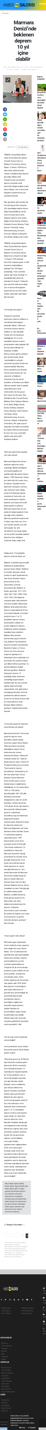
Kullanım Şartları (27, 1308)
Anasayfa (5, 13)
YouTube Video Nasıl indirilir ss (40, 418)
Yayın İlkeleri (6, 1311)
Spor (3, 1354)
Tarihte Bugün (6, 1381)
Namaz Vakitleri (7, 1373)
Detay (22, 1428)
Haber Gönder (26, 1313)
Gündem (4, 1348)
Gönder (27, 1236)
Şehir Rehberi (6, 1389)
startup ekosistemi (7, 1429)
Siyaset (4, 1351)
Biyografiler (5, 1405)
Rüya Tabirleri (6, 1408)
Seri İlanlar (5, 1386)
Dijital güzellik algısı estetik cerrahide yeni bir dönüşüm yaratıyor (41, 130)
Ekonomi (4, 1343)
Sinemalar (5, 1384)
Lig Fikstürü (5, 1378)
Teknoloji (4, 1357)
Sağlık (3, 1359)
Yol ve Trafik (6, 1370)
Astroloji (4, 1411)
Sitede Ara (5, 1400)
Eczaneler (5, 1376)
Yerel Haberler (6, 1346)
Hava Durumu (6, 1368)
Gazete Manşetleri (8, 1392)
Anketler (4, 1403)
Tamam (32, 1428)
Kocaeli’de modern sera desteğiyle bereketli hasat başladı (41, 100)
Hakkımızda (5, 1308)
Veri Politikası (6, 1313)
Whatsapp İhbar (27, 1311)
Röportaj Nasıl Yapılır (40, 368)
